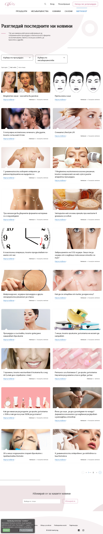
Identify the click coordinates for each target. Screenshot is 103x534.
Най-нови (13, 67)
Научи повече (8, 99)
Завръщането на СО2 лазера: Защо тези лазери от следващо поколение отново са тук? (75, 255)
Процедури (21, 11)
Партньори (73, 525)
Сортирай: (4, 67)
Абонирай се (70, 501)
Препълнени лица (63, 96)
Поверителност (60, 525)
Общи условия (45, 525)
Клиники (57, 11)
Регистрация (64, 4)
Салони (68, 11)
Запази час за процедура (85, 4)
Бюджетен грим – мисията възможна (20, 96)
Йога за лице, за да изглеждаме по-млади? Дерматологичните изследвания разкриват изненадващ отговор (76, 414)
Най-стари (21, 67)
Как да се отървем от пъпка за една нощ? (74, 294)
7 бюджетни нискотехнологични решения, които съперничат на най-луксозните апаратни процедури (75, 174)
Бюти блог (81, 11)
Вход (52, 4)
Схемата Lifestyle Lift (65, 132)
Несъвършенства (39, 11)
